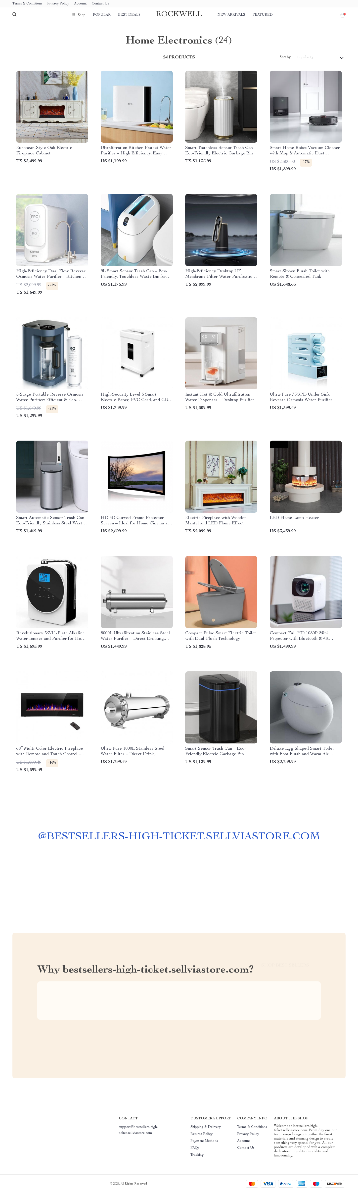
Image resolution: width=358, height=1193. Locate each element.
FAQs (194, 1148)
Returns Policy (201, 1134)
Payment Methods (204, 1141)
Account (80, 3)
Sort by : (286, 57)
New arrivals (231, 15)
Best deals (129, 15)
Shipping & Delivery (205, 1127)
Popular (102, 15)
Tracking (197, 1155)
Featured (263, 15)
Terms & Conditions (27, 3)
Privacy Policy (58, 3)
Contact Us (100, 3)
